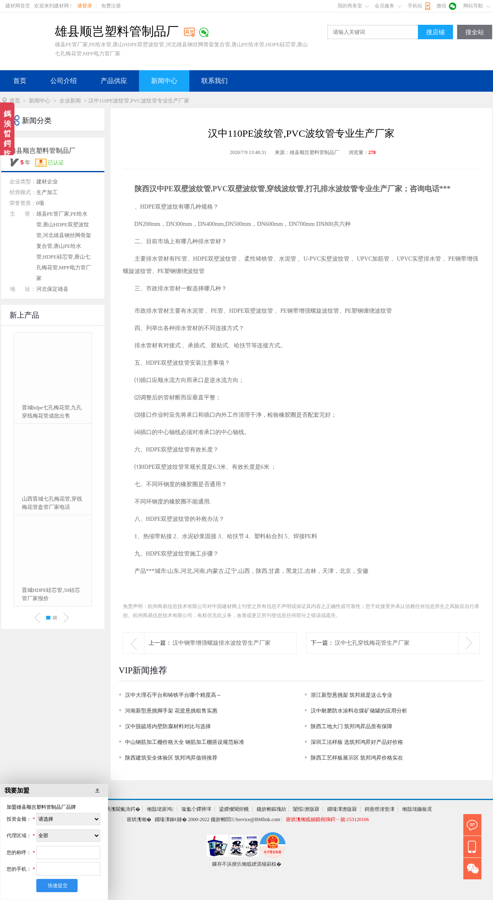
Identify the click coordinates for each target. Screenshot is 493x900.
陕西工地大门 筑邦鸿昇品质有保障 (351, 726)
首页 (19, 80)
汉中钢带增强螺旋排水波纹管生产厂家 (221, 643)
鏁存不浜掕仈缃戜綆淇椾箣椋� (246, 864)
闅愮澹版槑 (306, 809)
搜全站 (474, 32)
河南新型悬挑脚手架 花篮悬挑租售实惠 (171, 711)
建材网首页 (17, 6)
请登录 (84, 6)
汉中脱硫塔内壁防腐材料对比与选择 (168, 726)
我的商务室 (349, 6)
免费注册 (111, 6)
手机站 (415, 6)
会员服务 (384, 6)
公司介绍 (63, 80)
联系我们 (214, 80)
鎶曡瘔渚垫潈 (379, 809)
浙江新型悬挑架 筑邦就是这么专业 (351, 695)
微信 (441, 6)
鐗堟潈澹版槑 (342, 809)
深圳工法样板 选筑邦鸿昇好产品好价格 (357, 742)
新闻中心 (164, 80)
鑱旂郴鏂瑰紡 (271, 809)
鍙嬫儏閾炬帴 (234, 809)
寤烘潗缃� (139, 819)
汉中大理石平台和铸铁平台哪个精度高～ (173, 695)
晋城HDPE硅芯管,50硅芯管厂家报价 (51, 594)
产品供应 (114, 80)
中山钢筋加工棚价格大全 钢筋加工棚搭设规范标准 (184, 742)
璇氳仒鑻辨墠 (196, 809)
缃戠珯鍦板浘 (417, 809)
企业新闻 (70, 100)
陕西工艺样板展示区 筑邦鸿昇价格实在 (357, 758)
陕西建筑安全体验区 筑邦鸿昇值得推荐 (171, 758)
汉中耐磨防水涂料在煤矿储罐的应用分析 (359, 711)
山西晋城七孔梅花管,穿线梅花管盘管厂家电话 (52, 503)
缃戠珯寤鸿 (160, 809)
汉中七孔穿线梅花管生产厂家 (372, 643)
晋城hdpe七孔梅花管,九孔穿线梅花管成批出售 (52, 411)
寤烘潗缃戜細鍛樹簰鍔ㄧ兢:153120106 (327, 819)
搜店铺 (435, 32)
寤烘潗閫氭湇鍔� (120, 809)
